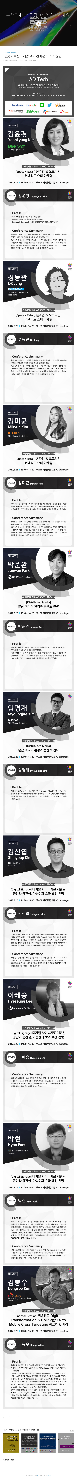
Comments (8, 1460)
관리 (48, 41)
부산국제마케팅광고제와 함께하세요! (38, 15)
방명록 (35, 41)
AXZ (38, 1475)
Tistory (49, 1475)
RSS (41, 41)
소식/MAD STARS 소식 (11, 52)
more (72, 1430)
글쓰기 (28, 41)
